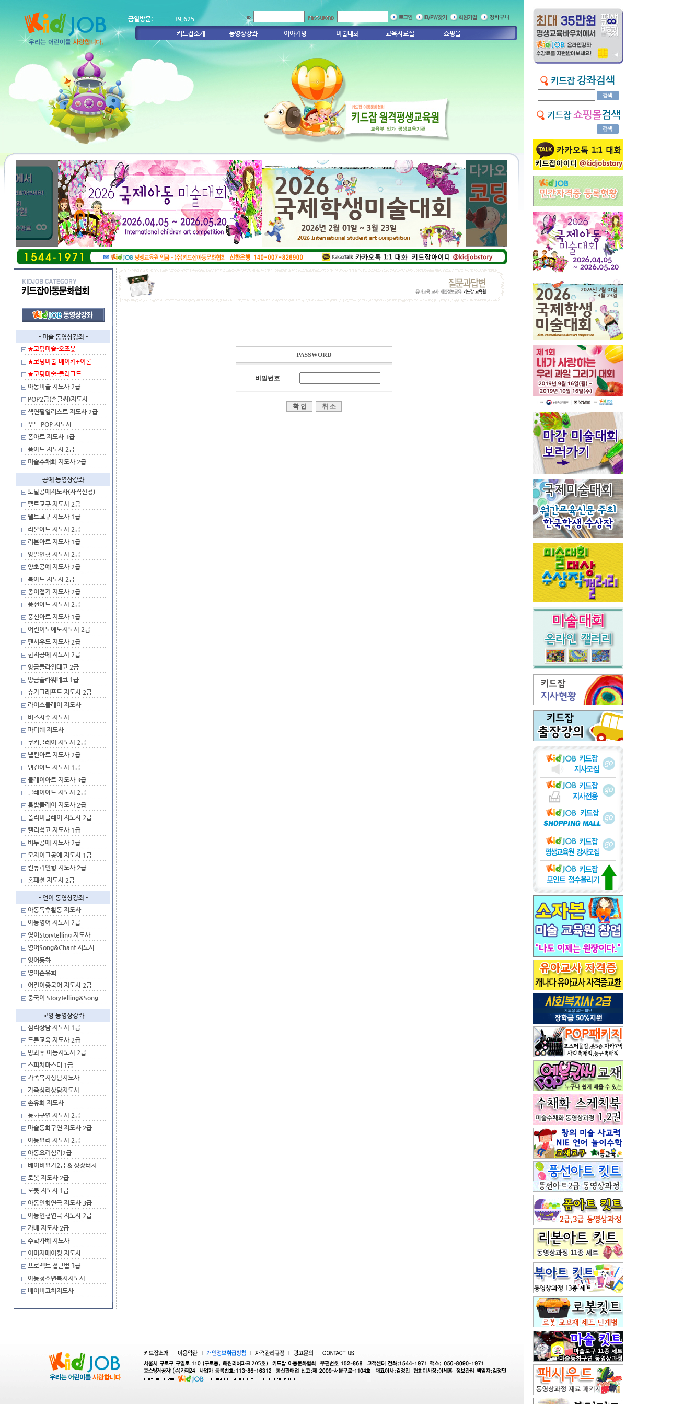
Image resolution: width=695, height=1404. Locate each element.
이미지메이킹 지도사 (54, 1253)
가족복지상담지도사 (53, 1077)
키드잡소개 (191, 33)
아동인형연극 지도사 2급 (60, 1215)
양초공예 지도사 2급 (54, 566)
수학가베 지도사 (49, 1240)
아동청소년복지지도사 (56, 1278)
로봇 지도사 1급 (48, 1190)
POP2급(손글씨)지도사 (58, 399)
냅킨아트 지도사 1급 (54, 767)
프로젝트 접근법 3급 (54, 1265)
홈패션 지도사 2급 (51, 880)
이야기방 (295, 33)
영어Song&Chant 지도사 (61, 947)
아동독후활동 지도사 (54, 910)
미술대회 (347, 33)
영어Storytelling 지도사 (59, 935)
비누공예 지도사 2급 (54, 842)
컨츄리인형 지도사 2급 (57, 867)
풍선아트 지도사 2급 (54, 604)
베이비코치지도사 (51, 1290)
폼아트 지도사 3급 (51, 436)
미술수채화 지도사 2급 (57, 461)
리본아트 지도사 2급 (54, 529)
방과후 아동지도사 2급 (57, 1052)
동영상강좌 (243, 33)
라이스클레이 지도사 (54, 704)
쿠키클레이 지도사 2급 (57, 742)
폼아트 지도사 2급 (51, 449)
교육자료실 (400, 33)
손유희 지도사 (46, 1102)
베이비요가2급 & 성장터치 (62, 1165)
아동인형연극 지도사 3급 (60, 1203)
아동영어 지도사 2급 (54, 922)
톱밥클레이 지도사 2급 (57, 805)
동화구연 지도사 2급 (54, 1115)
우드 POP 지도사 (50, 424)
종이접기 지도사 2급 (54, 591)
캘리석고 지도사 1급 (54, 830)
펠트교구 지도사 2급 (54, 504)
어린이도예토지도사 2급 (59, 629)
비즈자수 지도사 (49, 717)
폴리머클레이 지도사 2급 (60, 817)
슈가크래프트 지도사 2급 (60, 692)
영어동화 (39, 960)
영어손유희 (42, 972)
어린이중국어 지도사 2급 (60, 985)
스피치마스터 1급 (50, 1065)
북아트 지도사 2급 (51, 579)
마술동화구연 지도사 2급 (60, 1127)
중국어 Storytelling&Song (63, 997)
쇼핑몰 (452, 33)
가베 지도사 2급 (48, 1228)
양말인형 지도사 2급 (54, 554)
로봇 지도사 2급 (48, 1177)
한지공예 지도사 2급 (54, 654)
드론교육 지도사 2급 (54, 1040)
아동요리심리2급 (50, 1152)
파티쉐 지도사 (46, 729)
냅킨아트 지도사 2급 (54, 754)
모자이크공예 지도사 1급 (60, 855)
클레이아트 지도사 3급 (57, 779)
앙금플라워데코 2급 (53, 667)
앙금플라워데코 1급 (53, 679)
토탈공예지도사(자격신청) (61, 491)
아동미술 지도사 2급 (54, 386)
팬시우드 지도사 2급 (54, 642)
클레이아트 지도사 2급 (57, 792)
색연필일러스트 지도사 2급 (63, 411)
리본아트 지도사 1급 (54, 541)
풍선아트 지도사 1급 (54, 617)
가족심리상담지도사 (53, 1090)
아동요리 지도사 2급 (54, 1140)
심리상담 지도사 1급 (54, 1027)
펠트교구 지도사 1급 (54, 516)
